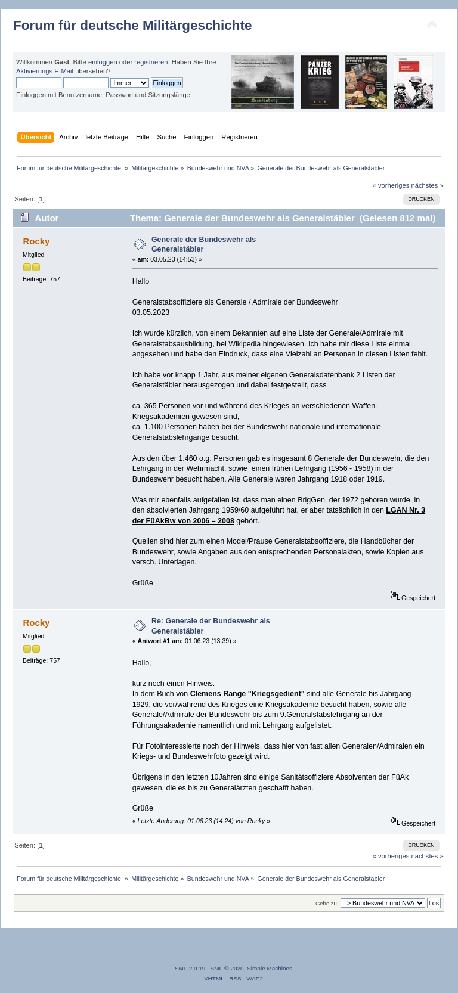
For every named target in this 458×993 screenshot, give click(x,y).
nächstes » (427, 185)
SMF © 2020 (227, 968)
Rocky (36, 241)
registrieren (151, 62)
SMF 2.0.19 (190, 968)
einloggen (102, 62)
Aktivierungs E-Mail (44, 71)
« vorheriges (391, 185)
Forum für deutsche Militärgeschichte (132, 25)
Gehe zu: (327, 903)
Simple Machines (269, 968)
